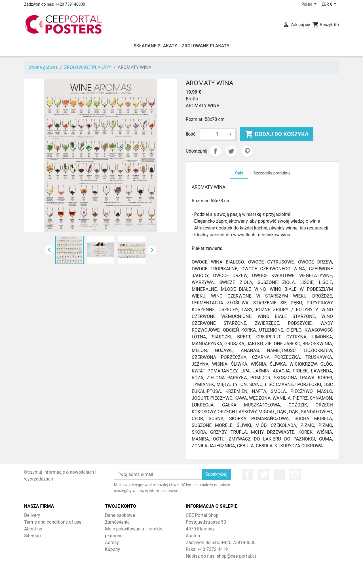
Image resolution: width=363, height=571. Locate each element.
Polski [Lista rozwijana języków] (307, 4)
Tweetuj (231, 151)
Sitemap (32, 535)
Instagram (295, 474)
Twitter (263, 474)
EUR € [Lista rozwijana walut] (327, 4)
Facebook (247, 474)
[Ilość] (216, 134)
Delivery (32, 515)
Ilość (190, 134)
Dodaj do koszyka (277, 134)
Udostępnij (215, 151)
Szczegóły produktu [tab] (272, 173)
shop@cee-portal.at (236, 556)
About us (33, 529)
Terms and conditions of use (52, 522)
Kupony (112, 549)
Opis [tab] (239, 173)
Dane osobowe (120, 515)
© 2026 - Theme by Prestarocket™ (182, 563)
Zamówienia (117, 522)
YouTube (279, 474)
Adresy (112, 542)
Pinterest (247, 151)
